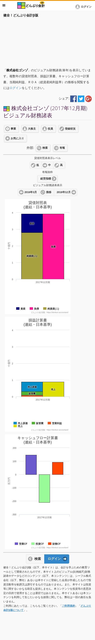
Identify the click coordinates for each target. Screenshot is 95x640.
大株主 (32, 128)
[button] (84, 6)
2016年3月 (30, 192)
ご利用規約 (68, 605)
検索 (45, 147)
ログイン (15, 88)
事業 (13, 128)
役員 (50, 128)
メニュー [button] (4, 5)
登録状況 (70, 128)
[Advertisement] (47, 41)
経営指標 (45, 178)
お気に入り (17, 138)
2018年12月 (64, 192)
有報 (62, 147)
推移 (48, 192)
